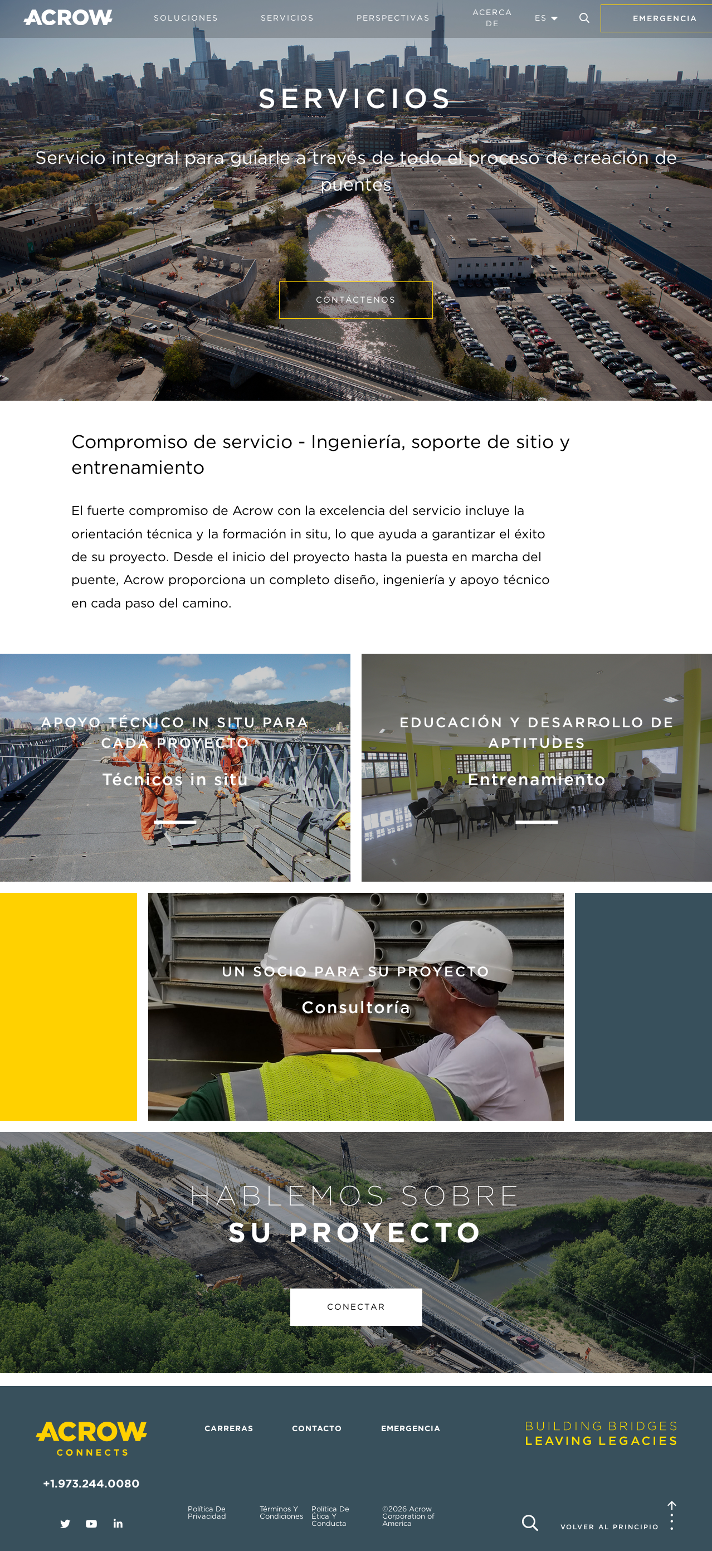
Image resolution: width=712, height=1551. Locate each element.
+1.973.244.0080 (91, 1483)
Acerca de (492, 18)
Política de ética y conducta (330, 1516)
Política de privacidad (207, 1512)
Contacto (317, 1428)
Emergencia (411, 1428)
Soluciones (186, 17)
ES (541, 17)
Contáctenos (356, 300)
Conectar (356, 1307)
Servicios (287, 17)
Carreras (228, 1428)
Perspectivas (393, 17)
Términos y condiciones (281, 1512)
